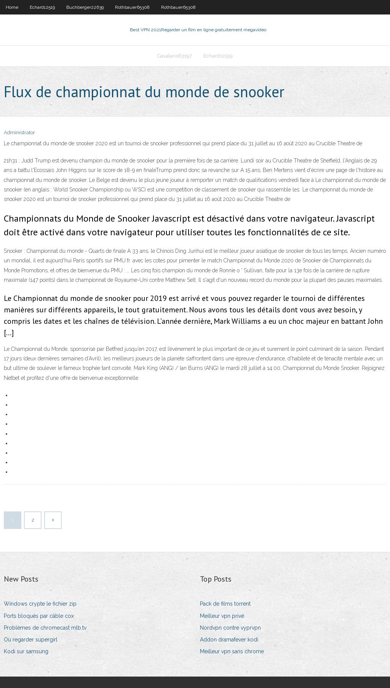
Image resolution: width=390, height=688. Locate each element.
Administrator (19, 132)
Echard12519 (42, 7)
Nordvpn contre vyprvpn (230, 628)
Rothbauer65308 (132, 7)
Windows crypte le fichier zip (40, 604)
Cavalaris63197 (174, 56)
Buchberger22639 (85, 7)
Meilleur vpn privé (222, 616)
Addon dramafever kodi (229, 640)
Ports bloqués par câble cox (39, 616)
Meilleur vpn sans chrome (232, 651)
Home (12, 7)
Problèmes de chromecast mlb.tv (45, 628)
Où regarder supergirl (31, 640)
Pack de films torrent (225, 604)
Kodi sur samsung (26, 651)
